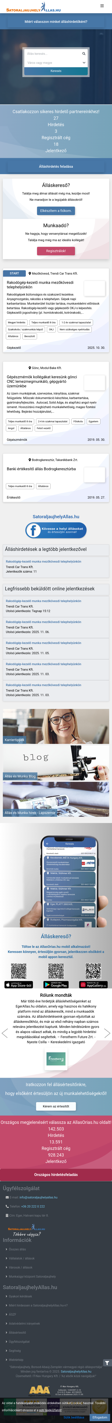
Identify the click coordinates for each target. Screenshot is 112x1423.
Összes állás (17, 1249)
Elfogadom (99, 1417)
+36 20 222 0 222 (33, 1206)
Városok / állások (20, 1267)
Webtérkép (16, 1360)
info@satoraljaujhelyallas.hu (39, 1197)
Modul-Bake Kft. (51, 368)
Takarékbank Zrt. (66, 460)
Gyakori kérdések (20, 1296)
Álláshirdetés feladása (56, 166)
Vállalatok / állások (22, 1258)
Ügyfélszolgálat (19, 1341)
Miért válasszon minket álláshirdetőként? (56, 22)
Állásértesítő (17, 1332)
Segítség (15, 1351)
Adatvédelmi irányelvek (24, 1323)
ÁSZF (12, 1314)
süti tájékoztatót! (50, 1410)
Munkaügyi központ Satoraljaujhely (32, 1276)
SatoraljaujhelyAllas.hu (76, 1371)
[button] (4, 1033)
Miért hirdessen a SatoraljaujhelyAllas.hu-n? (38, 1305)
